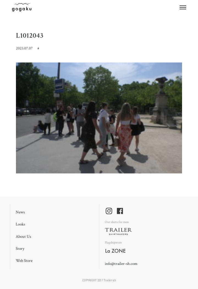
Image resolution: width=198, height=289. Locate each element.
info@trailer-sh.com (121, 263)
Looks (20, 224)
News (20, 212)
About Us (23, 236)
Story (20, 248)
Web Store (24, 260)
